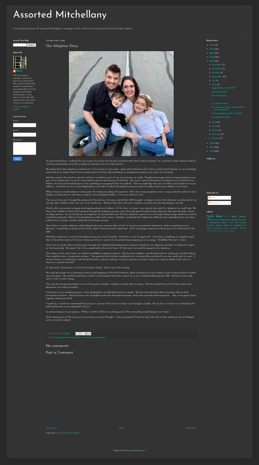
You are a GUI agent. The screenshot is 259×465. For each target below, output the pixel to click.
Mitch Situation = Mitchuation (82, 338)
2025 (212, 45)
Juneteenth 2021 (219, 92)
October (216, 73)
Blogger (141, 451)
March (215, 130)
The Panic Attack (219, 103)
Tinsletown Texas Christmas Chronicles (221, 231)
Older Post (191, 428)
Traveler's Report (238, 228)
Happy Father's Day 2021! (223, 88)
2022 (212, 57)
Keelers (66, 338)
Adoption (58, 338)
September (217, 77)
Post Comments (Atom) (68, 433)
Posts (212, 198)
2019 (212, 147)
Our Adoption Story (220, 117)
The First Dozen (218, 96)
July (214, 81)
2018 (212, 151)
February (216, 134)
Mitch (19, 71)
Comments (214, 203)
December (217, 65)
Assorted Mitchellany (60, 15)
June (214, 85)
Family (209, 228)
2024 (212, 49)
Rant (219, 216)
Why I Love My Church (234, 223)
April (214, 126)
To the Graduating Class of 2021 (226, 113)
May (214, 122)
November (217, 69)
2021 (212, 61)
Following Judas (221, 228)
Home (121, 428)
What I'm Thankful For (235, 225)
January (216, 138)
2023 (212, 53)
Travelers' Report (214, 225)
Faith (210, 216)
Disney (216, 220)
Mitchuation (100, 338)
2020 (212, 143)
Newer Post (52, 428)
